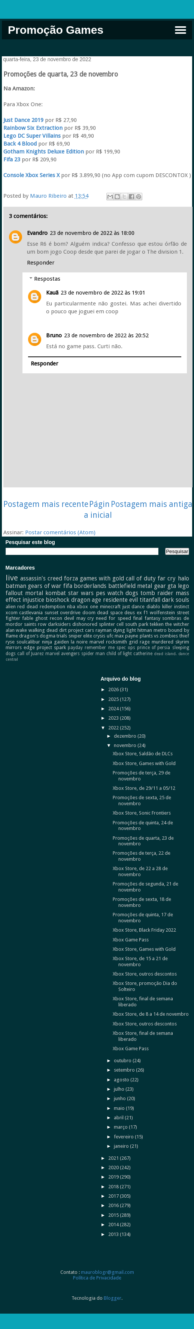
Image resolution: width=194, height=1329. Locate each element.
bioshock (57, 599)
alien (11, 606)
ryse (10, 642)
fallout (14, 593)
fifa (67, 585)
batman (16, 585)
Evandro (37, 233)
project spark (51, 647)
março (121, 1127)
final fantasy (146, 618)
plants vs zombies (159, 636)
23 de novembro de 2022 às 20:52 (106, 335)
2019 (114, 1177)
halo (183, 578)
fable (27, 618)
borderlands (90, 585)
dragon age (86, 599)
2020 (114, 1167)
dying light (124, 630)
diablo (153, 606)
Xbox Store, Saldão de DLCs (143, 753)
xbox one (87, 606)
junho (120, 1098)
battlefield (122, 585)
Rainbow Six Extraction (33, 128)
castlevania (31, 612)
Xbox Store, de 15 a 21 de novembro (140, 961)
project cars (81, 630)
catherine (142, 653)
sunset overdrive (63, 612)
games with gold (102, 578)
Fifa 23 (11, 159)
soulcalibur (28, 642)
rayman (104, 630)
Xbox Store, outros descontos (145, 974)
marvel (97, 642)
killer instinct (175, 606)
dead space (110, 612)
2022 (114, 728)
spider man (93, 653)
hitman (144, 630)
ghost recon (48, 618)
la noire (79, 642)
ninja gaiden (55, 642)
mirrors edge (20, 647)
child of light (119, 653)
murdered (162, 642)
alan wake (16, 630)
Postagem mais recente (45, 504)
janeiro (122, 1146)
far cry (167, 578)
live (12, 577)
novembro (125, 745)
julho (119, 1089)
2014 (114, 1224)
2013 (114, 1234)
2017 (114, 1196)
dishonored (84, 624)
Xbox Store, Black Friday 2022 (144, 930)
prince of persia (153, 647)
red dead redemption (41, 606)
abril (119, 1117)
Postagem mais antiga (152, 504)
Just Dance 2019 (23, 120)
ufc (110, 636)
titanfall (150, 599)
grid (133, 642)
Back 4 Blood (20, 143)
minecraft (110, 606)
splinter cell (111, 624)
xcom (12, 612)
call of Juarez (30, 653)
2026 (114, 689)
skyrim (182, 642)
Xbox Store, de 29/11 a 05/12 (144, 788)
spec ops (125, 647)
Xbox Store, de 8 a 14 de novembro (151, 1014)
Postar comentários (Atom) (60, 532)
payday (75, 647)
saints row (35, 624)
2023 (114, 718)
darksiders (59, 624)
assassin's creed (41, 578)
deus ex (133, 612)
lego (183, 585)
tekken (157, 624)
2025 (114, 699)
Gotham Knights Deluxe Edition (43, 151)
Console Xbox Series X (31, 175)
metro (160, 630)
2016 (114, 1205)
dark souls (175, 599)
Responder (40, 262)
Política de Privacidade (97, 1278)
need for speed (113, 618)
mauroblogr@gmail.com (107, 1272)
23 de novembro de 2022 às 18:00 (92, 233)
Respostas (47, 278)
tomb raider (156, 593)
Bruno (54, 335)
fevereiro (124, 1137)
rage (145, 642)
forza (71, 578)
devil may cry (79, 618)
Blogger (112, 1298)
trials (62, 636)
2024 (114, 708)
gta (171, 585)
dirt (63, 630)
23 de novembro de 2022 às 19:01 (103, 292)
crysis (99, 636)
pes (100, 593)
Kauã (52, 292)
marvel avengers (62, 653)
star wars (81, 593)
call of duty (141, 578)
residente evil (120, 599)
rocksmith (116, 642)
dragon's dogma (37, 636)
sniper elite (80, 636)
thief (184, 636)
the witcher (177, 624)
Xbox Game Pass (131, 940)
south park (136, 624)
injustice (33, 599)
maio (120, 1108)
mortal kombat (45, 593)
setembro (125, 1070)
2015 (114, 1215)
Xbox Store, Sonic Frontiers (142, 813)
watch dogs (122, 593)
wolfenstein (162, 612)
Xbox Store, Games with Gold (144, 763)
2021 (114, 1158)
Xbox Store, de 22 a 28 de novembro (140, 871)
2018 (114, 1186)
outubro (123, 1060)
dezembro (125, 736)
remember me (99, 647)
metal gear (151, 585)
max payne (126, 636)
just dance (133, 606)
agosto (122, 1079)
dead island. (165, 653)
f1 (145, 612)
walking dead (43, 630)
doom (89, 612)
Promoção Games (55, 30)
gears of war (44, 585)
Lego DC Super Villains (32, 135)
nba (71, 606)
